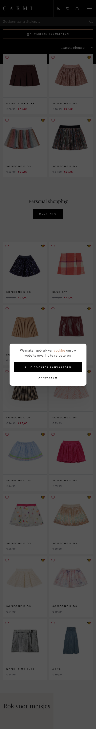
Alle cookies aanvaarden (48, 367)
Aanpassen (48, 377)
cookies (59, 350)
